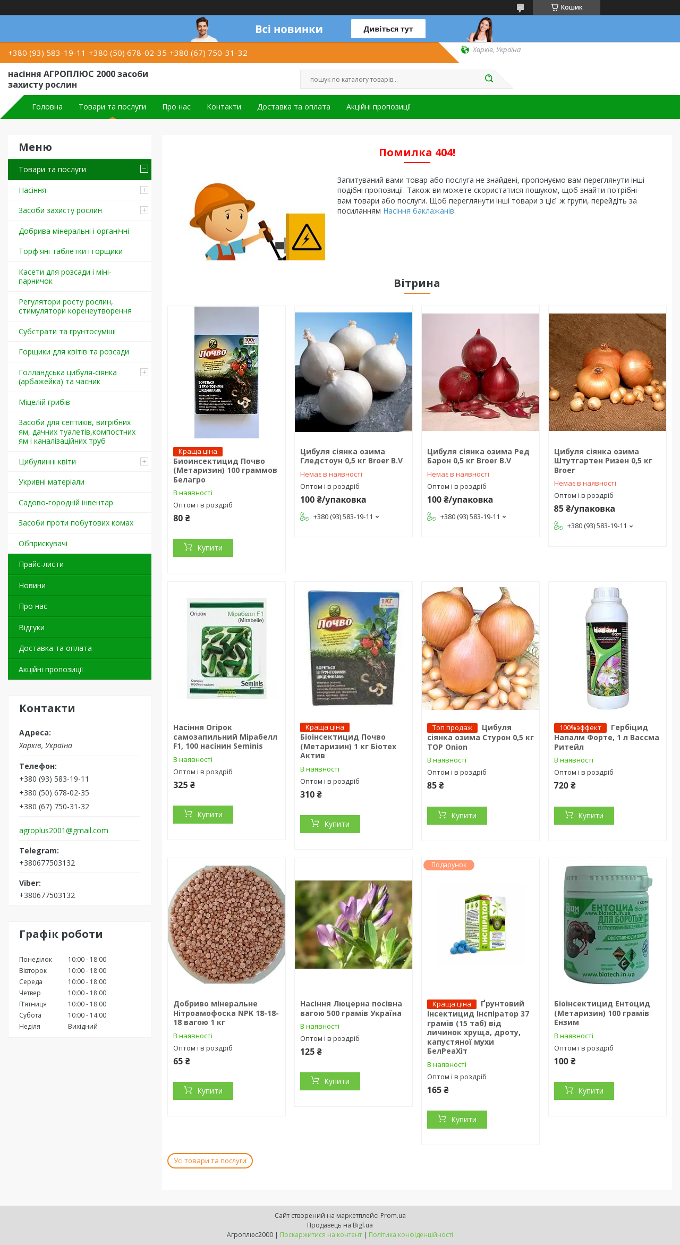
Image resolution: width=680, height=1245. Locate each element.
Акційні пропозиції (378, 107)
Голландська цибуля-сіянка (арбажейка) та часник (68, 377)
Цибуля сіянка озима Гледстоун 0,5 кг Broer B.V (351, 456)
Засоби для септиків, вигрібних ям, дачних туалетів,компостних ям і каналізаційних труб (77, 431)
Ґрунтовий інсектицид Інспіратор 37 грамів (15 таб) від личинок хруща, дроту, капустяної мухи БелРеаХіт (478, 1027)
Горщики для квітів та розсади (74, 351)
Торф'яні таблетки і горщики (71, 251)
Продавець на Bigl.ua (340, 1225)
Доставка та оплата (293, 107)
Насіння (32, 190)
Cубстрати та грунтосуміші (67, 331)
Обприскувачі (43, 543)
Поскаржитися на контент (321, 1234)
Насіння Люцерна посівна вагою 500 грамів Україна (351, 1008)
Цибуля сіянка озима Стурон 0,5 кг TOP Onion (480, 737)
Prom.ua (393, 1215)
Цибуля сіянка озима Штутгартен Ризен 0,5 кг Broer (603, 460)
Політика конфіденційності (411, 1234)
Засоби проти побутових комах (76, 523)
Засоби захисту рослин (60, 210)
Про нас (176, 107)
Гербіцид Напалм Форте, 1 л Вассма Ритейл (606, 737)
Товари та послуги (112, 107)
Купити (210, 548)
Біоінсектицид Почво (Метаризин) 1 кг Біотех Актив (348, 746)
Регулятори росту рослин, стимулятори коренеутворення (75, 306)
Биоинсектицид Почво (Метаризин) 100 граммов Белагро (225, 470)
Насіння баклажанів (418, 211)
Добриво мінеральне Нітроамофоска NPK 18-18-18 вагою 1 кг (226, 1012)
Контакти (224, 107)
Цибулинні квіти (47, 461)
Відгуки (32, 627)
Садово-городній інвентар (66, 502)
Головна (47, 107)
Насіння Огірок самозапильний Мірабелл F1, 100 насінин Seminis (225, 736)
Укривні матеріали (51, 482)
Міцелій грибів (44, 402)
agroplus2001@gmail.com (63, 830)
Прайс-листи (41, 564)
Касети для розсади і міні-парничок (65, 276)
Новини (32, 585)
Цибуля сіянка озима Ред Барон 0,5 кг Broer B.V (478, 456)
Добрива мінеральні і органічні (74, 231)
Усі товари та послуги (210, 1160)
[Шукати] (488, 79)
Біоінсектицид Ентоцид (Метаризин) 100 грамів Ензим (602, 1012)
